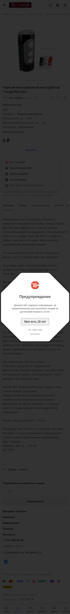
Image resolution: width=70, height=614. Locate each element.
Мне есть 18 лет (35, 321)
